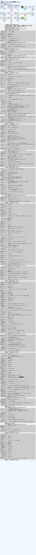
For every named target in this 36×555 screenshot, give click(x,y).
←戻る (1, 0)
